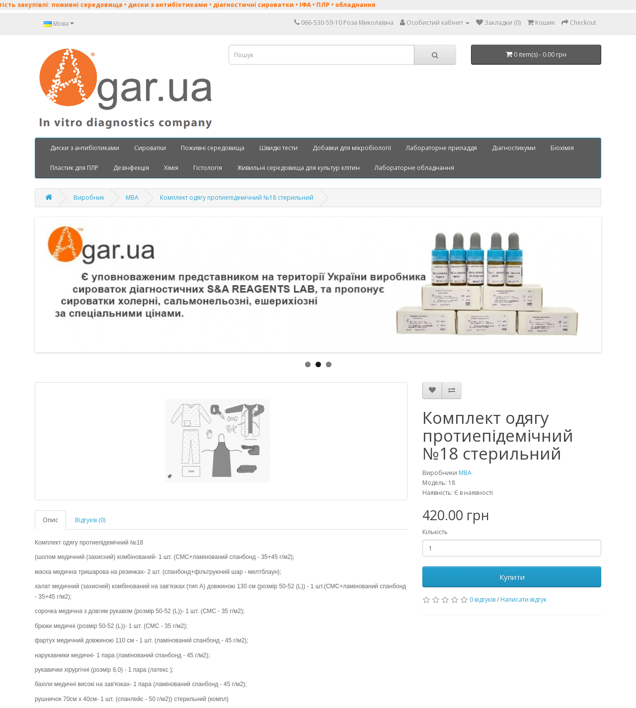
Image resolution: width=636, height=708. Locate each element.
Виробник (89, 197)
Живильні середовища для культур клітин (298, 167)
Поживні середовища (212, 148)
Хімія (171, 167)
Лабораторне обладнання (414, 167)
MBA (132, 197)
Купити (512, 577)
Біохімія (562, 148)
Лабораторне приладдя (441, 148)
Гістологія (207, 167)
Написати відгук (523, 599)
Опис (50, 520)
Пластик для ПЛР (74, 167)
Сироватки (150, 148)
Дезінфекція (131, 167)
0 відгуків (482, 599)
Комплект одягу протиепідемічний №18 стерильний (237, 197)
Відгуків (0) (90, 520)
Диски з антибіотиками (84, 148)
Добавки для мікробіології (352, 148)
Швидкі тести (278, 148)
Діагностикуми (514, 148)
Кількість (435, 532)
